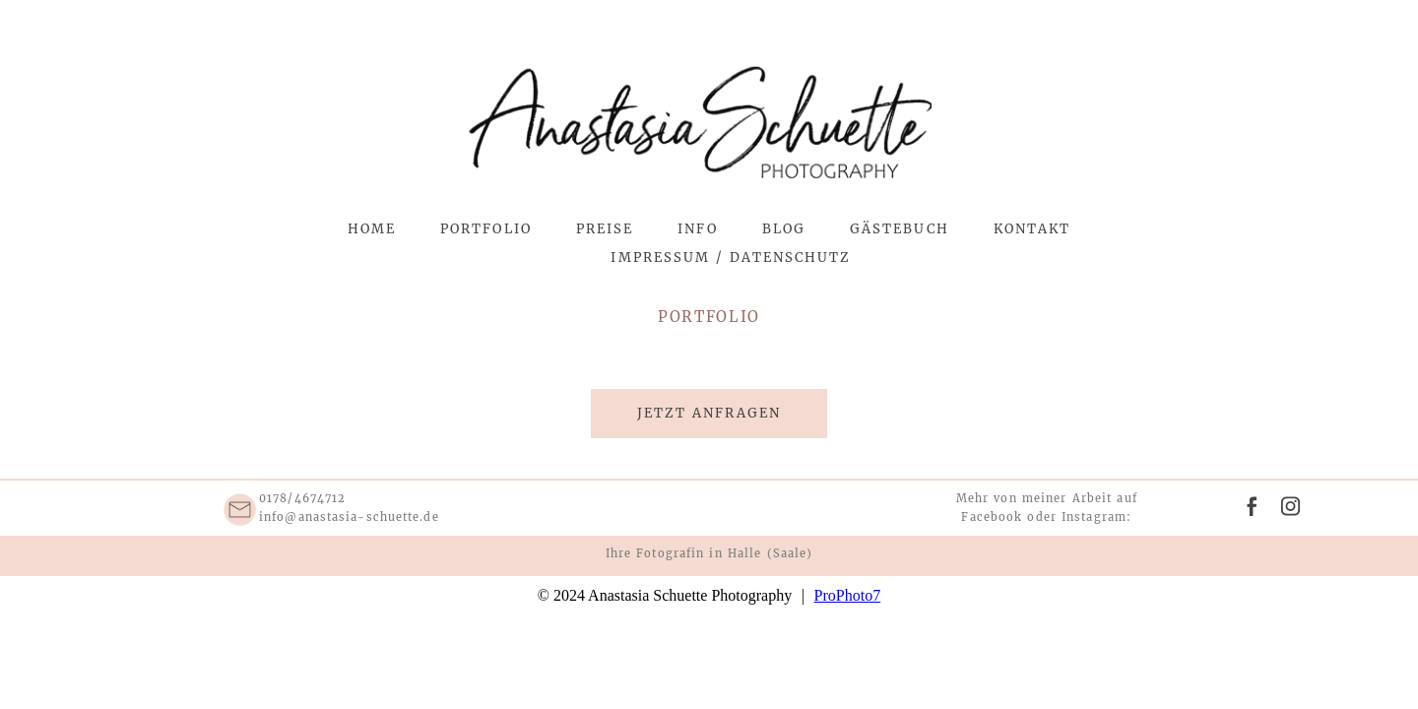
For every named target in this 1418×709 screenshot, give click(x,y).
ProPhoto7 (847, 595)
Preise (604, 229)
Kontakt (1032, 229)
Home (372, 229)
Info (697, 229)
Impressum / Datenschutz (731, 257)
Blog (784, 229)
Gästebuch (899, 229)
